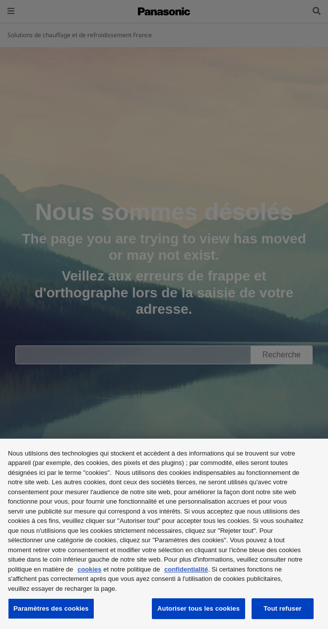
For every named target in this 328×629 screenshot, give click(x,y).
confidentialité (186, 569)
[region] (164, 534)
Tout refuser (282, 608)
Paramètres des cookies (51, 608)
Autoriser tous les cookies (198, 608)
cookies (89, 569)
